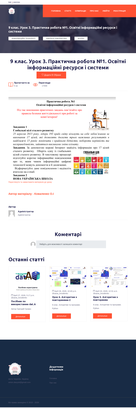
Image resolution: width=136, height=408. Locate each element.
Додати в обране (51, 75)
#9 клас (81, 38)
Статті (68, 11)
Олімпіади (80, 11)
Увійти (106, 11)
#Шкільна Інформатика (56, 38)
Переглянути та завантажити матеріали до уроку (30, 182)
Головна (56, 11)
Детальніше (20, 317)
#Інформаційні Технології (23, 38)
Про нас (94, 11)
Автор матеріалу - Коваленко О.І (34, 193)
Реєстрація (119, 11)
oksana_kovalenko (19, 297)
